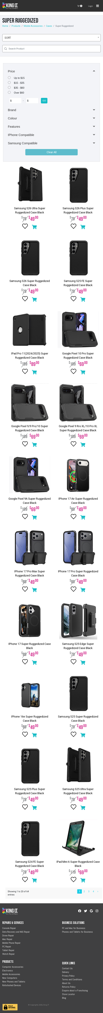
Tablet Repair (8, 950)
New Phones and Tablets (13, 981)
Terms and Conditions (72, 979)
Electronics (7, 970)
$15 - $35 (19, 83)
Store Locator (68, 994)
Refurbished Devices (11, 985)
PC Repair (6, 946)
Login (90, 6)
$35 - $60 (19, 88)
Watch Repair (8, 954)
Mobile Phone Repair (11, 942)
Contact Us (67, 968)
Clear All (52, 152)
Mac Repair (7, 939)
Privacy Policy (68, 975)
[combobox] (51, 37)
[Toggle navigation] (97, 6)
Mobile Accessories (33, 26)
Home (5, 26)
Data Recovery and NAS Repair (16, 931)
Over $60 (19, 92)
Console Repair (9, 928)
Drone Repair (8, 935)
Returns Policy (68, 986)
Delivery (65, 972)
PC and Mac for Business (73, 928)
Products (16, 26)
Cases (49, 26)
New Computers (9, 978)
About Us (66, 983)
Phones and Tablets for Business (77, 931)
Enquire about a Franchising (75, 990)
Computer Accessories (12, 966)
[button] (51, 71)
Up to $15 (19, 78)
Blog (64, 997)
